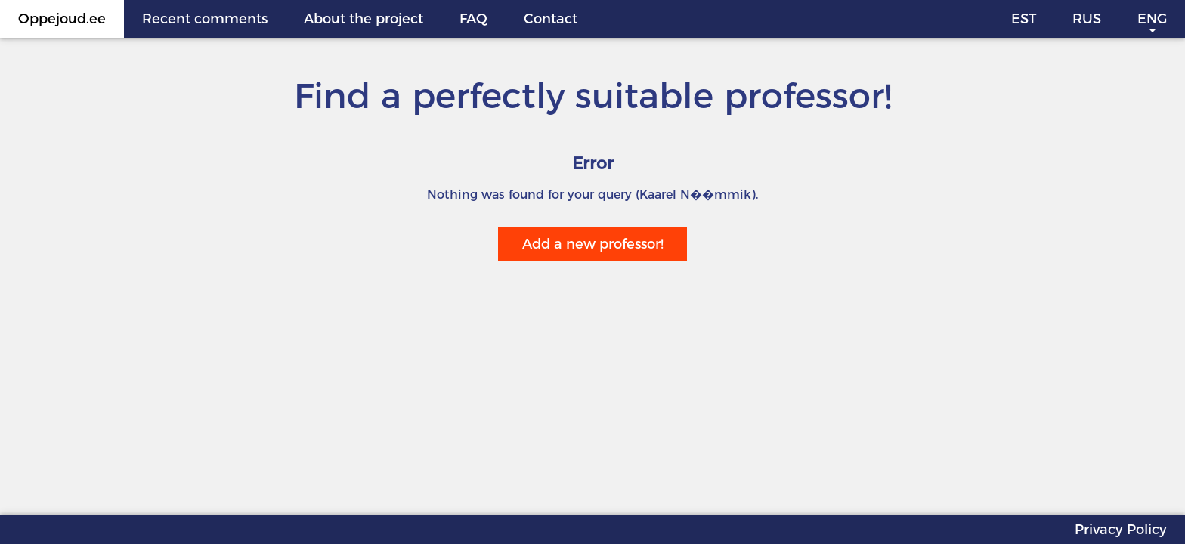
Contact (550, 19)
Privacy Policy (1121, 529)
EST (1023, 19)
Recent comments (205, 19)
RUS (1086, 19)
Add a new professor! (593, 244)
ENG (1152, 19)
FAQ (473, 19)
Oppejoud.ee (62, 19)
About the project (363, 19)
